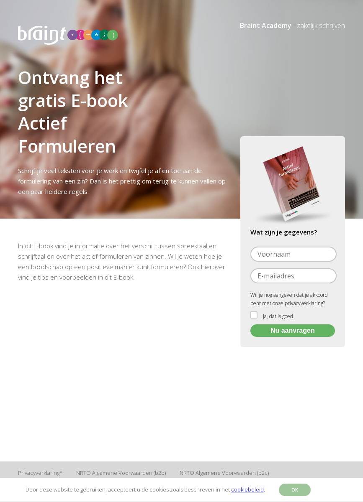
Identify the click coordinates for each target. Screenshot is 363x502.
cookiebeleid (247, 489)
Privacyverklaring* (40, 473)
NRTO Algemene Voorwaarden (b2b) (121, 473)
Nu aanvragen (292, 330)
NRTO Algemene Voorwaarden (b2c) (224, 473)
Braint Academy (265, 25)
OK (294, 490)
